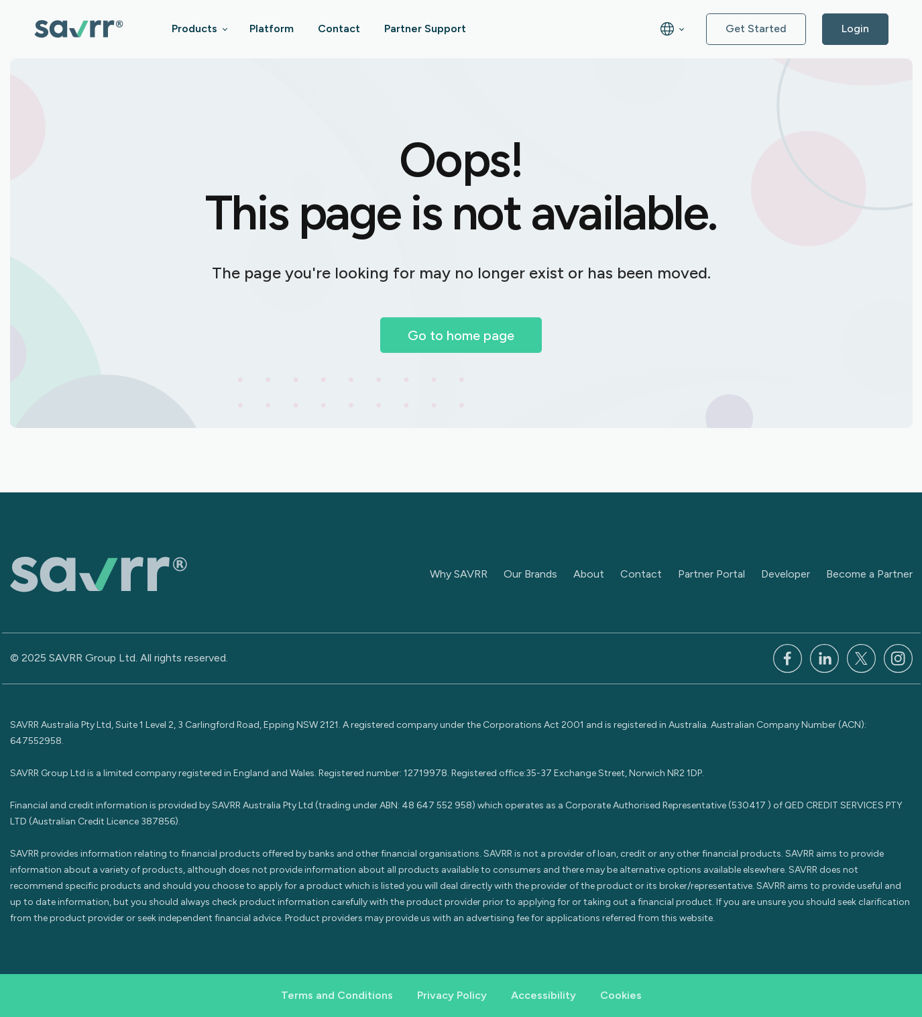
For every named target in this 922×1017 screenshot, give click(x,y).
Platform (271, 28)
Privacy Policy (452, 995)
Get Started (756, 28)
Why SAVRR (458, 574)
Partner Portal (711, 574)
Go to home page (461, 335)
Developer (785, 574)
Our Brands (530, 574)
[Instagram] (898, 657)
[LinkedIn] (824, 657)
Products (194, 28)
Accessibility (543, 995)
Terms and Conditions (337, 995)
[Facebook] (787, 657)
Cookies (621, 995)
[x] (861, 657)
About (588, 574)
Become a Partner (869, 574)
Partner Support (425, 28)
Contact (339, 28)
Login (855, 28)
